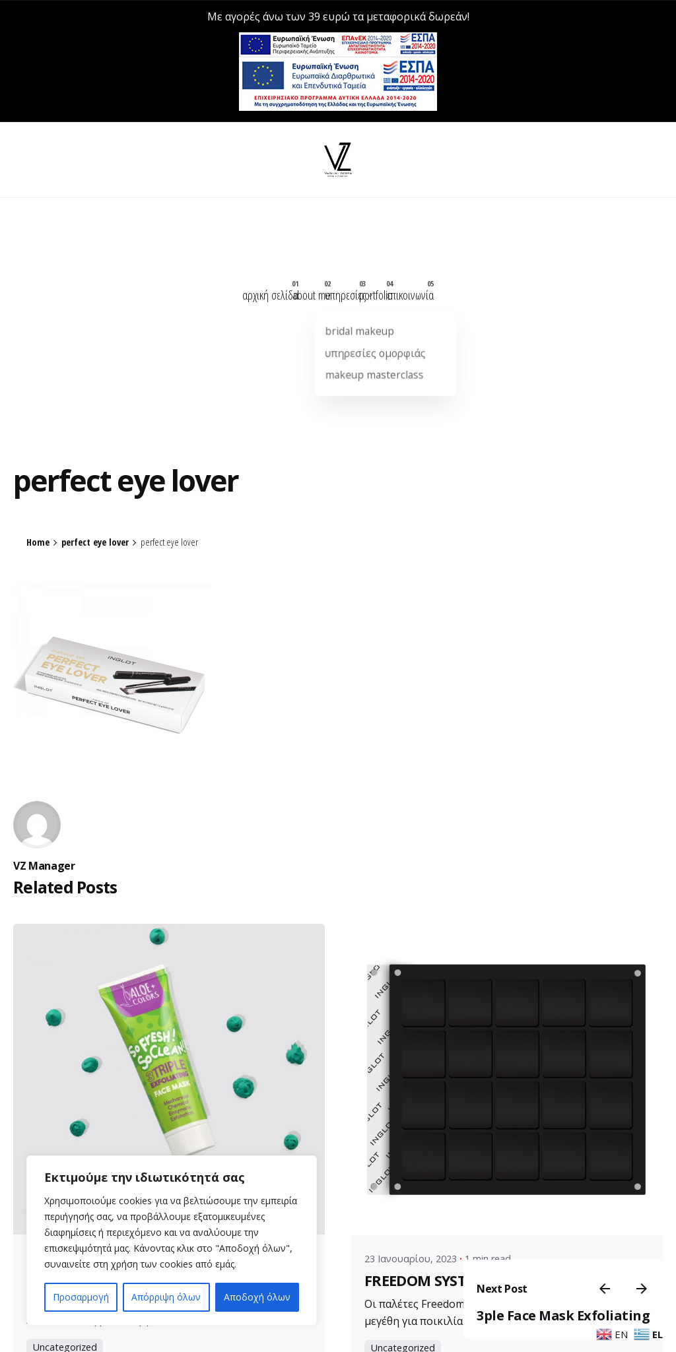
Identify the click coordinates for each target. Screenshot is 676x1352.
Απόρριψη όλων (166, 1297)
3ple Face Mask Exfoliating (555, 1307)
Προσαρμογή (81, 1297)
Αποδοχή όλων (257, 1297)
